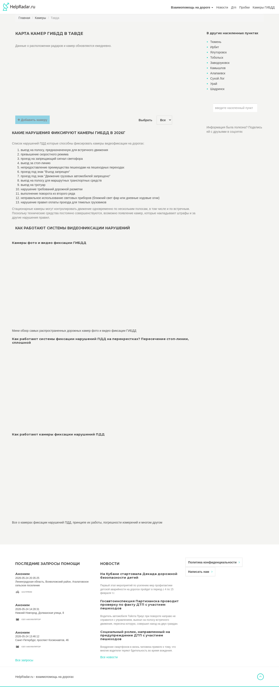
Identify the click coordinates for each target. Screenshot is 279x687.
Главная (24, 18)
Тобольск (216, 57)
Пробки (244, 7)
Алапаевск (217, 73)
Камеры (40, 18)
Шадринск (217, 89)
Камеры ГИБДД (264, 7)
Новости (222, 7)
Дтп (233, 7)
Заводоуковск (220, 63)
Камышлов (218, 68)
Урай (213, 83)
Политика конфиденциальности (214, 562)
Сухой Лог (217, 78)
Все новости (109, 657)
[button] (192, 7)
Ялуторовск (218, 52)
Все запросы (24, 660)
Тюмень (215, 42)
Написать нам (200, 571)
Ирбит (214, 47)
